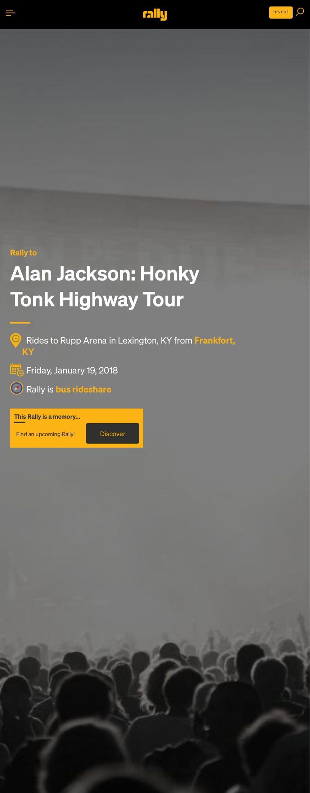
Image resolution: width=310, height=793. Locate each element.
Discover (113, 433)
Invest (281, 11)
